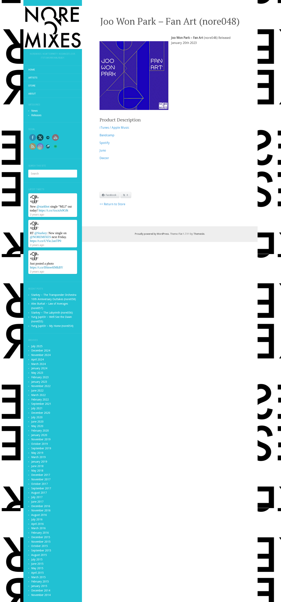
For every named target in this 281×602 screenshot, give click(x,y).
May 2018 (37, 470)
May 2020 (37, 426)
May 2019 (37, 452)
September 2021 (41, 403)
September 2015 (41, 550)
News (34, 110)
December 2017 (40, 474)
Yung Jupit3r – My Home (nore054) (52, 325)
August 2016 (39, 514)
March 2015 (38, 577)
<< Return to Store (112, 204)
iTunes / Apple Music (114, 127)
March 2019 (38, 457)
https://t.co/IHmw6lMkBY (46, 267)
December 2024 (40, 350)
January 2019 (39, 461)
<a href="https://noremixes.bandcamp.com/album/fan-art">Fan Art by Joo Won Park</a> (170, 175)
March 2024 (38, 364)
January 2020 (39, 435)
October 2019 (39, 443)
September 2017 (41, 488)
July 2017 (37, 497)
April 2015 (37, 572)
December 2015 (40, 537)
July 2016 (37, 519)
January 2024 (39, 368)
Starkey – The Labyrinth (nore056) (52, 312)
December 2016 (40, 506)
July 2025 (37, 346)
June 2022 (37, 390)
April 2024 (37, 359)
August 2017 (39, 492)
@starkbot (42, 206)
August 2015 (39, 555)
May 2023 (37, 372)
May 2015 (37, 568)
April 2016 (37, 523)
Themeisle (198, 234)
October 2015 (39, 546)
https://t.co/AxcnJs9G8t (53, 210)
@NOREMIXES (40, 237)
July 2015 (37, 559)
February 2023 (40, 377)
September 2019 (41, 448)
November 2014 (41, 595)
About (32, 93)
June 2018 (37, 466)
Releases (36, 115)
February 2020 (40, 430)
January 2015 (39, 586)
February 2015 (40, 581)
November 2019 (41, 439)
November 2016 (41, 510)
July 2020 (37, 417)
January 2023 (39, 381)
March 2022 (38, 395)
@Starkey (40, 233)
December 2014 (40, 590)
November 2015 (41, 541)
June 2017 (37, 501)
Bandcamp (107, 135)
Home (31, 69)
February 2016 (40, 532)
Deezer (104, 158)
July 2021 (37, 408)
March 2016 (38, 528)
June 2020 (37, 421)
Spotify (105, 143)
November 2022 (41, 386)
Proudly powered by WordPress (152, 234)
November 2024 (41, 355)
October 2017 (39, 483)
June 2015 (37, 563)
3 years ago (37, 214)
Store (32, 85)
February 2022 (40, 399)
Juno (103, 150)
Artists (32, 77)
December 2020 (40, 412)
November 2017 (41, 479)
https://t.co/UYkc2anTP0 (45, 241)
